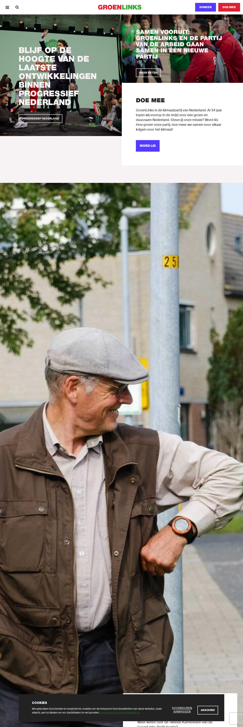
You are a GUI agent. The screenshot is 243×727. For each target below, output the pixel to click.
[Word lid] (148, 146)
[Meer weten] (148, 72)
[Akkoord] (207, 710)
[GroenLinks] (121, 7)
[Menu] (7, 7)
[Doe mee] (229, 7)
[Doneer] (205, 7)
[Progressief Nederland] (40, 118)
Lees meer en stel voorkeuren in (119, 712)
